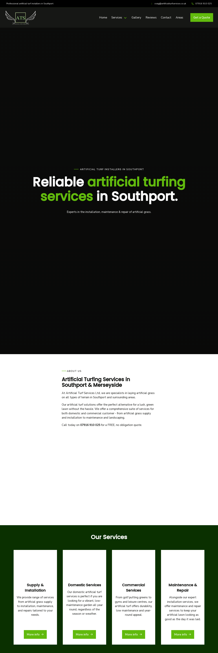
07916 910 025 (203, 3)
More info (35, 559)
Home (103, 18)
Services (116, 18)
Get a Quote (201, 18)
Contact (166, 18)
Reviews (151, 18)
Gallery (136, 18)
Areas (179, 18)
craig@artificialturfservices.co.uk (170, 3)
